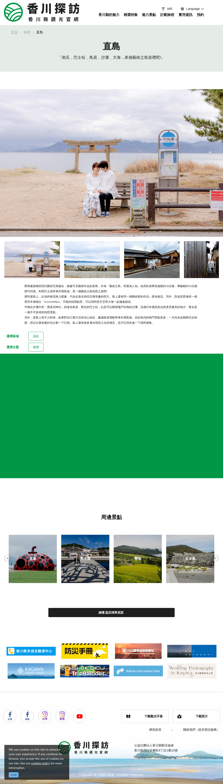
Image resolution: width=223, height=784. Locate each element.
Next (215, 558)
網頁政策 (155, 729)
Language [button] (190, 8)
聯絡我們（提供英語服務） (201, 729)
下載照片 (192, 716)
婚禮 (27, 32)
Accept (14, 775)
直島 (39, 32)
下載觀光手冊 (144, 716)
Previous (7, 558)
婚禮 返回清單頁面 (111, 612)
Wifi (166, 8)
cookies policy (40, 763)
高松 (36, 336)
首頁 (14, 32)
